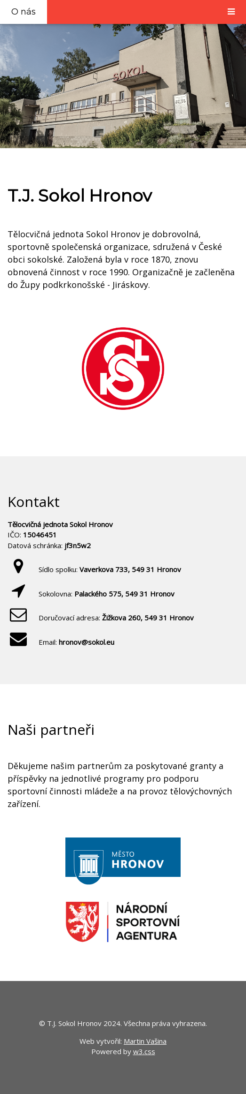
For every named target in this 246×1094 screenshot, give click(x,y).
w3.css (144, 1051)
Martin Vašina (145, 1041)
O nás (23, 12)
